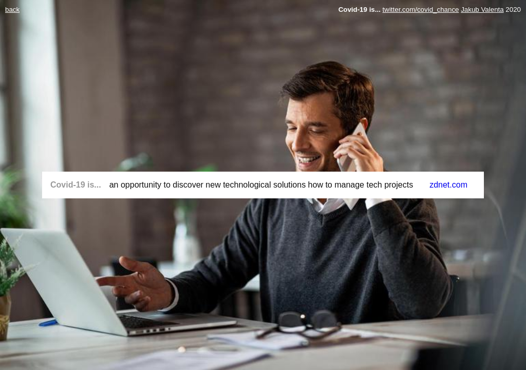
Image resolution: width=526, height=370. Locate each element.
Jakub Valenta (482, 9)
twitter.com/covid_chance (421, 9)
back (12, 9)
